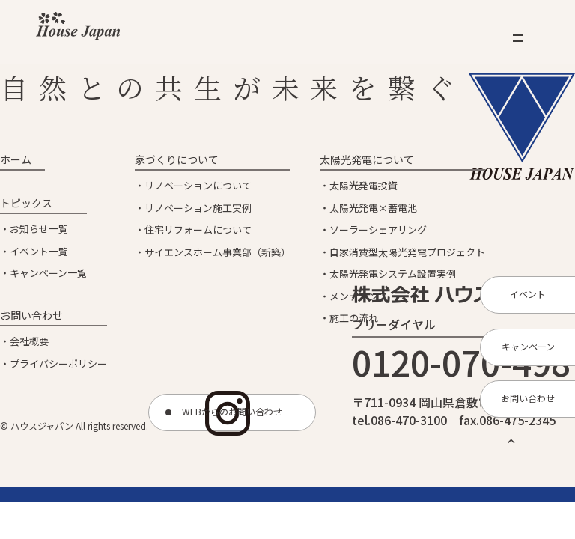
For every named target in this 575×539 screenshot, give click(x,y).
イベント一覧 (39, 251)
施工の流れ (353, 318)
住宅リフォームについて (198, 229)
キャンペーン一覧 (48, 273)
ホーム (15, 159)
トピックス (26, 202)
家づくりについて (177, 159)
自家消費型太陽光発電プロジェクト (407, 252)
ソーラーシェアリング (378, 229)
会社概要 (29, 341)
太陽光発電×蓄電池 (373, 208)
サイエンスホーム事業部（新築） (217, 252)
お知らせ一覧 (39, 229)
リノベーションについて (198, 185)
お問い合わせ (31, 315)
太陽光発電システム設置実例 (392, 274)
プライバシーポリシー (58, 363)
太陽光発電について (367, 159)
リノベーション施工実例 (198, 208)
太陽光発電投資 (363, 185)
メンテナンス (358, 296)
